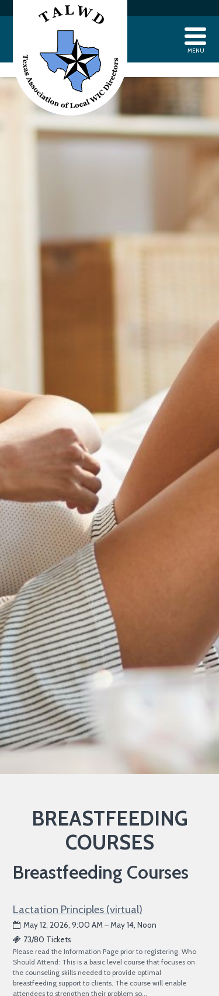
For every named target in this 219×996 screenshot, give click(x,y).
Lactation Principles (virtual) (77, 909)
